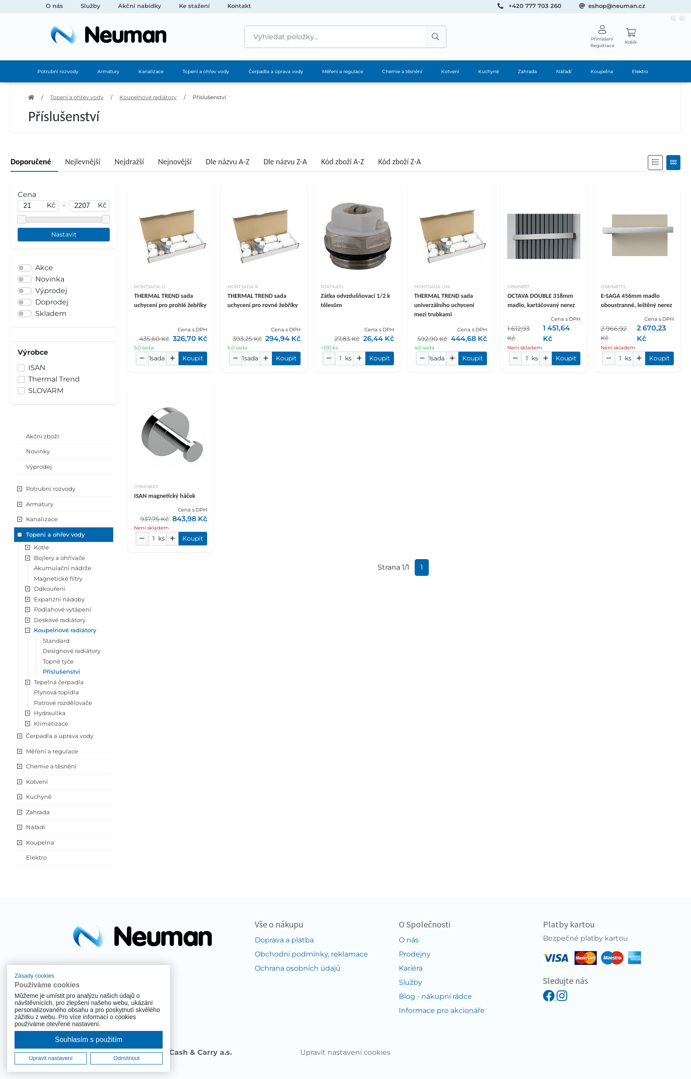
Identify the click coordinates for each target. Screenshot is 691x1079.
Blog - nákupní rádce (435, 996)
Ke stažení (194, 5)
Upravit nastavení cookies (345, 1052)
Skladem (51, 313)
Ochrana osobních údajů (298, 968)
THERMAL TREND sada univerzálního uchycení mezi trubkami (444, 305)
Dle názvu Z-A (285, 162)
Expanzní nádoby (59, 599)
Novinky (38, 451)
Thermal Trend (54, 379)
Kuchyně (488, 71)
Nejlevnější (82, 162)
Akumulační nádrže (62, 567)
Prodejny (415, 954)
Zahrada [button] (38, 812)
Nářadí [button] (35, 827)
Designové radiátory (71, 650)
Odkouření (49, 588)
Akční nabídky (139, 5)
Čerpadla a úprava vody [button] (59, 735)
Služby (90, 5)
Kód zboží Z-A (399, 162)
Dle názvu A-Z (227, 162)
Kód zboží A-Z (342, 162)
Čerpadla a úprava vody (276, 71)
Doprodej (51, 302)
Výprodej (51, 290)
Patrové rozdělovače (63, 702)
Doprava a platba (284, 940)
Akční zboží (42, 436)
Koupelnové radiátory (148, 97)
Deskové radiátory (59, 619)
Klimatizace (51, 723)
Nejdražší (129, 162)
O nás (54, 5)
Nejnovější (175, 162)
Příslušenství (209, 97)
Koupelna (602, 71)
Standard (56, 640)
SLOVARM (45, 390)
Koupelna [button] (40, 842)
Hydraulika (50, 712)
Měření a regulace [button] (52, 751)
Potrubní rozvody (57, 71)
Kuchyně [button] (39, 796)
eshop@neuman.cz (616, 5)
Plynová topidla (56, 692)
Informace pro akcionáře (442, 1010)
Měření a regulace (342, 71)
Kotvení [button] (37, 781)
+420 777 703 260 (535, 5)
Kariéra (411, 968)
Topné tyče (58, 661)
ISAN (36, 367)
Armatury (108, 71)
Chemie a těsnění (402, 71)
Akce (44, 267)
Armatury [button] (39, 504)
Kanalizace (150, 71)
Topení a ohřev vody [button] (55, 534)
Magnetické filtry (58, 578)
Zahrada (527, 71)
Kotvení (450, 71)
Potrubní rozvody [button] (50, 488)
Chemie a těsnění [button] (51, 766)
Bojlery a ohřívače (59, 557)
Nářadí (564, 71)
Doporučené (31, 162)
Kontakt (239, 5)
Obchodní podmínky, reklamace (311, 954)
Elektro (640, 71)
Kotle (41, 547)
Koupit (192, 358)
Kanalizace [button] (42, 519)
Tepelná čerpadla (59, 682)
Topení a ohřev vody (205, 71)
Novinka (49, 279)
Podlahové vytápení (62, 609)
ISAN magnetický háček (164, 496)
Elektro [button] (36, 857)
